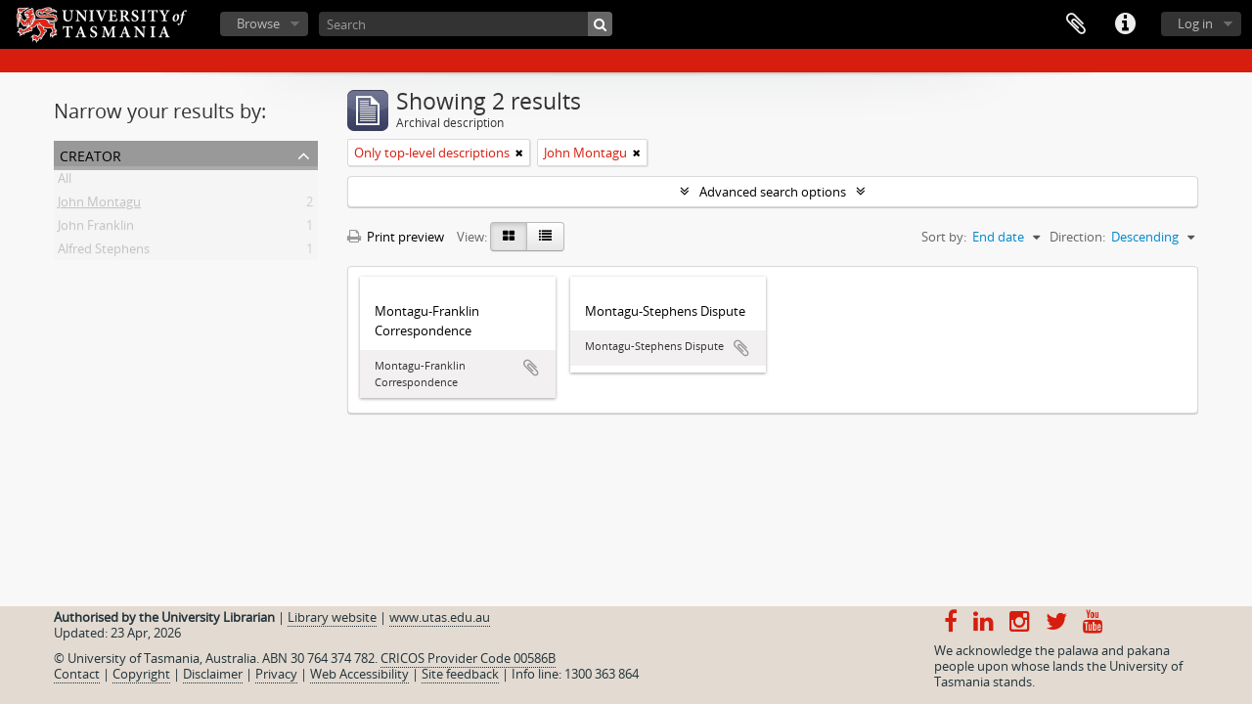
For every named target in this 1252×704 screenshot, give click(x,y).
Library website (332, 617)
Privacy (276, 673)
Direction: (1077, 236)
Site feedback (460, 673)
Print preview (395, 236)
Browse (258, 23)
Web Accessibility (359, 673)
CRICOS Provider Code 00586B (468, 658)
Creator (90, 154)
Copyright (141, 673)
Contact (77, 673)
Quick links (1124, 24)
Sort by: (943, 236)
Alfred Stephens (104, 252)
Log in (1195, 23)
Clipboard (1075, 24)
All (64, 182)
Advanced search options (772, 191)
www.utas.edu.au (439, 617)
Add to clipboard (531, 367)
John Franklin (96, 229)
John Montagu (99, 205)
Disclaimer (213, 673)
